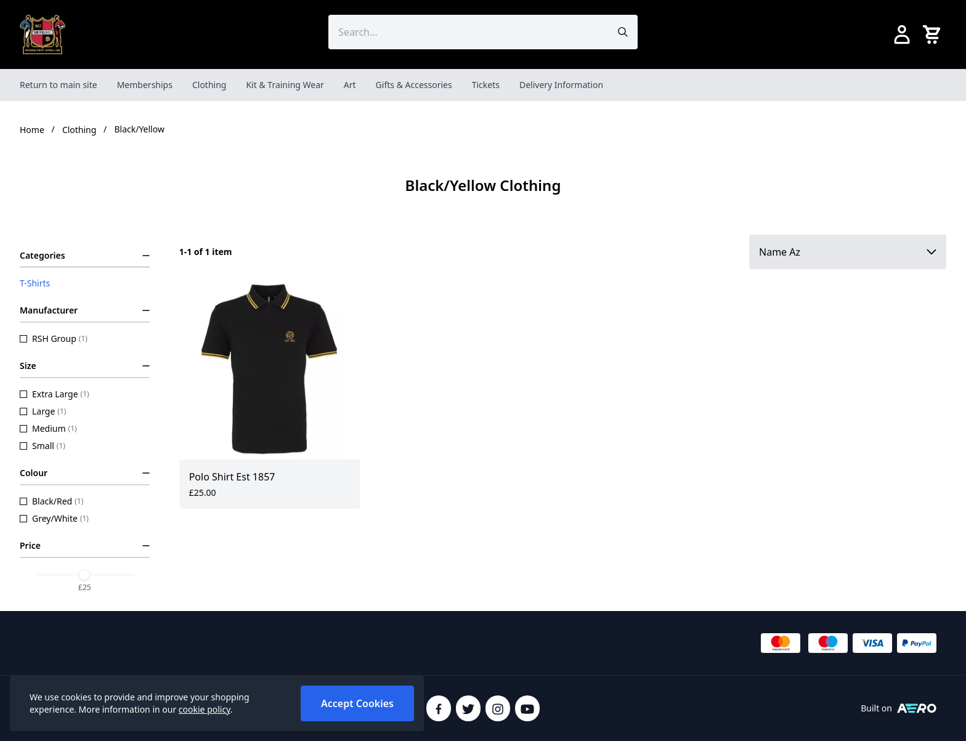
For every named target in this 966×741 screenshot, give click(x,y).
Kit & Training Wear (284, 85)
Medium (48, 428)
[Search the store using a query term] (467, 32)
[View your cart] (934, 34)
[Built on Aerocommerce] (916, 708)
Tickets (486, 85)
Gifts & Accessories (414, 85)
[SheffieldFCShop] (42, 34)
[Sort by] (847, 252)
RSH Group (53, 338)
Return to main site (58, 85)
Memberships (144, 85)
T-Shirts (35, 283)
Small (42, 445)
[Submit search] (623, 32)
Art (350, 85)
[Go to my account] (902, 34)
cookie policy (204, 709)
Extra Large (54, 394)
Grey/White (54, 518)
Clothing (209, 85)
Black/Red (51, 501)
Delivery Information (561, 85)
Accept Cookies (357, 703)
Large (43, 411)
